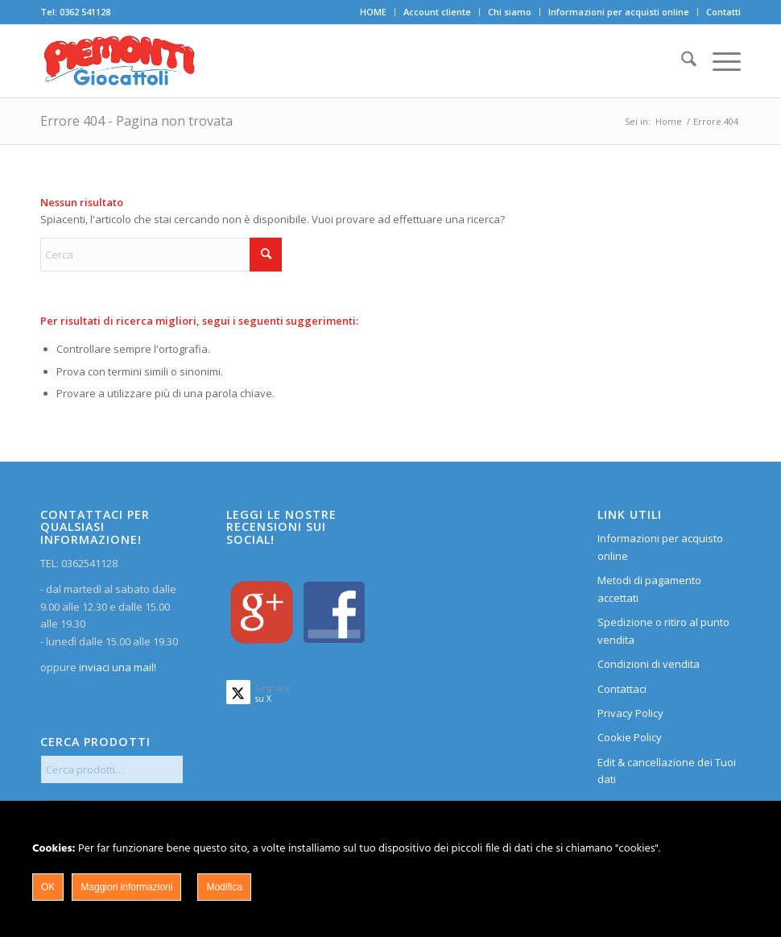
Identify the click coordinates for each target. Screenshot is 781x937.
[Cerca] (680, 61)
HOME (373, 12)
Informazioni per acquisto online (660, 546)
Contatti (723, 12)
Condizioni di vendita (648, 664)
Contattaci (622, 689)
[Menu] (718, 61)
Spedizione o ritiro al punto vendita (663, 630)
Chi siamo (509, 12)
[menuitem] (373, 12)
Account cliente (437, 12)
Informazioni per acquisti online (618, 12)
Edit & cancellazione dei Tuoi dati (666, 770)
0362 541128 (85, 12)
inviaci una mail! (116, 667)
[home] (119, 61)
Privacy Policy (630, 713)
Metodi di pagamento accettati (649, 588)
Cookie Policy (629, 737)
